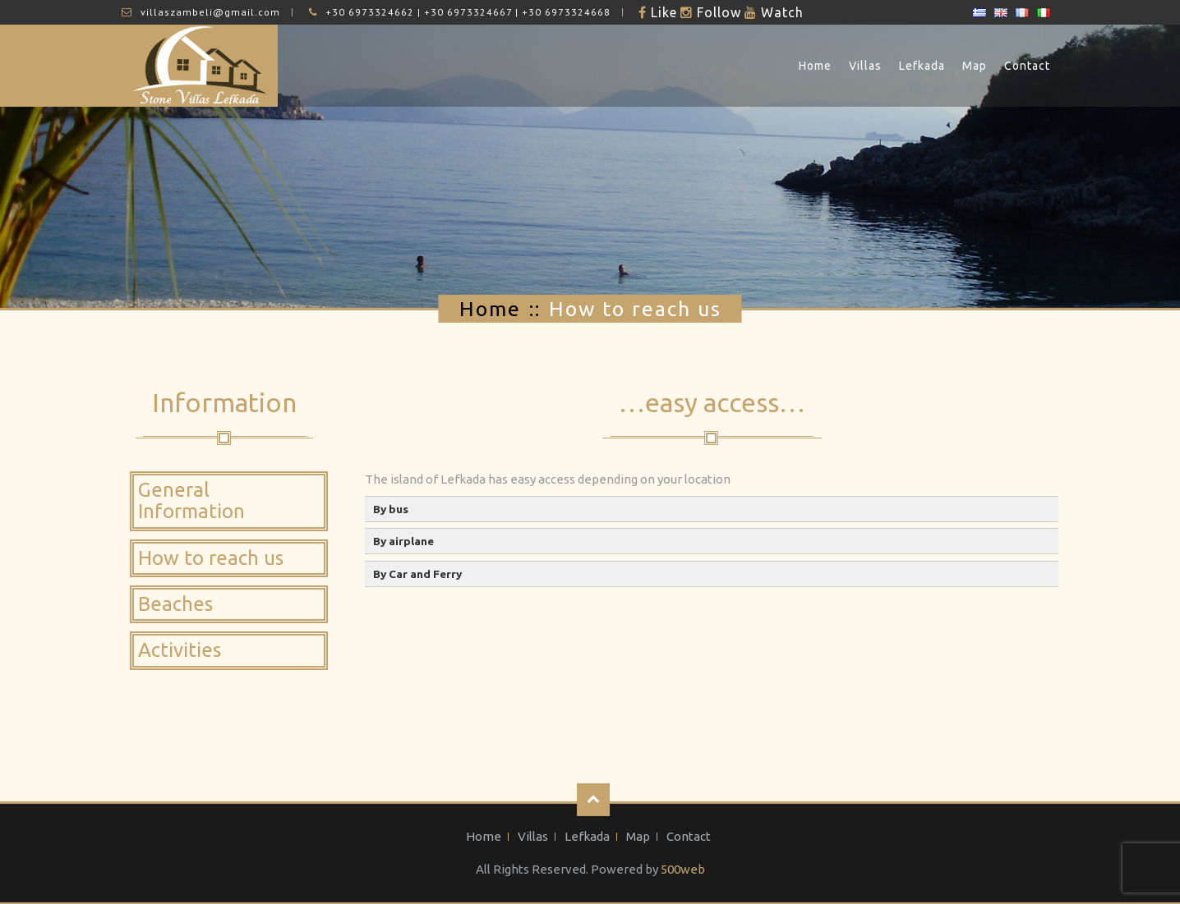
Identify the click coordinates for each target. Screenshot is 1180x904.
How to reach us (210, 558)
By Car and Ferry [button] (417, 573)
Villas (865, 65)
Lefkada (922, 65)
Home (815, 65)
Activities (179, 650)
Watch (780, 12)
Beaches (175, 604)
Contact (1027, 65)
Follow (717, 12)
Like (662, 12)
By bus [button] (390, 509)
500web (683, 869)
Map (974, 65)
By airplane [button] (403, 541)
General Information (191, 500)
